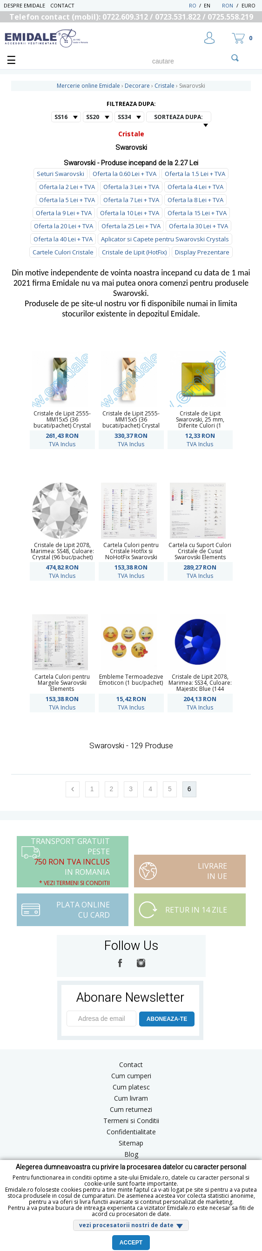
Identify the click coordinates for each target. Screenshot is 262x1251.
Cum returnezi (131, 1109)
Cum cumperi (131, 1075)
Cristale (131, 133)
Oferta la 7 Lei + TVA (131, 200)
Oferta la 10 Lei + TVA (129, 213)
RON (227, 5)
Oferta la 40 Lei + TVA (63, 239)
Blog (131, 1154)
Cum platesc (131, 1086)
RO (192, 5)
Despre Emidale (24, 5)
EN (212, 5)
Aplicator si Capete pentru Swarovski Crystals (165, 239)
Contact (62, 5)
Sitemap (131, 1143)
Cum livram (131, 1098)
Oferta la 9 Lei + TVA (64, 213)
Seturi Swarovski (60, 173)
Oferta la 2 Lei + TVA (67, 187)
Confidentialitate (131, 1131)
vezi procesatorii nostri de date (126, 1225)
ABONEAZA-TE (167, 1019)
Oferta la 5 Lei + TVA (67, 200)
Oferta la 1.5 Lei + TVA (195, 173)
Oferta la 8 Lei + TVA (195, 200)
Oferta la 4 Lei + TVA (195, 187)
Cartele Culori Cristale (63, 252)
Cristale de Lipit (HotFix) (134, 252)
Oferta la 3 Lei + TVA (131, 187)
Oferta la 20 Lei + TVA (63, 226)
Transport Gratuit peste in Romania (70, 861)
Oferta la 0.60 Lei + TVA (124, 173)
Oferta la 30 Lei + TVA (198, 226)
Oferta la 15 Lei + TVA (197, 213)
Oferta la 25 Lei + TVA (131, 226)
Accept (131, 1242)
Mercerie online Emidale (88, 86)
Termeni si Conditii (131, 1120)
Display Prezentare (202, 252)
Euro (248, 5)
